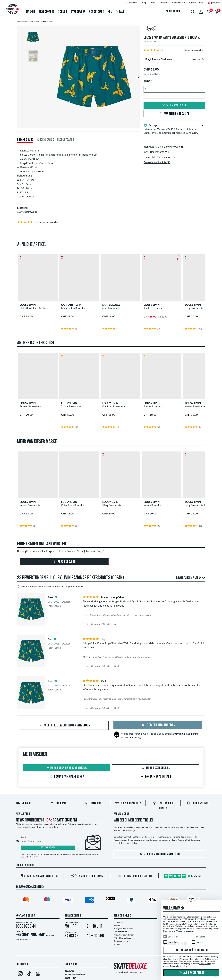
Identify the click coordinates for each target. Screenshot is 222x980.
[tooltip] (203, 59)
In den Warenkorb (174, 105)
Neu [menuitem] (110, 11)
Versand (23, 803)
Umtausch (93, 803)
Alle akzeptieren (191, 972)
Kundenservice (198, 803)
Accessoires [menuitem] (96, 11)
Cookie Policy (70, 978)
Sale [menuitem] (120, 11)
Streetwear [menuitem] (78, 11)
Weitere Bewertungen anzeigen (64, 725)
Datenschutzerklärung (75, 974)
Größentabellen (128, 803)
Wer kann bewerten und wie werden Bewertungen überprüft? (50, 586)
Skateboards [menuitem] (46, 11)
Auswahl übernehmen (191, 950)
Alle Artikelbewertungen (124, 935)
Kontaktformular (23, 939)
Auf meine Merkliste (174, 113)
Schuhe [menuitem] (62, 11)
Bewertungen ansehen (194, 50)
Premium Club (141, 733)
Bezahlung (118, 922)
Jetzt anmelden (47, 847)
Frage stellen (64, 562)
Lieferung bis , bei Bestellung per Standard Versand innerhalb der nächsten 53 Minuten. (174, 128)
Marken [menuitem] (30, 11)
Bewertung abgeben (157, 725)
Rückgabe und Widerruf (124, 928)
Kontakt (117, 944)
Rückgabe (58, 803)
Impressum (71, 964)
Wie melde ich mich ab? (29, 857)
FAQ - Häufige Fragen (123, 938)
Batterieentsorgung (122, 941)
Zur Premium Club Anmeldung (159, 854)
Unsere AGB (69, 971)
